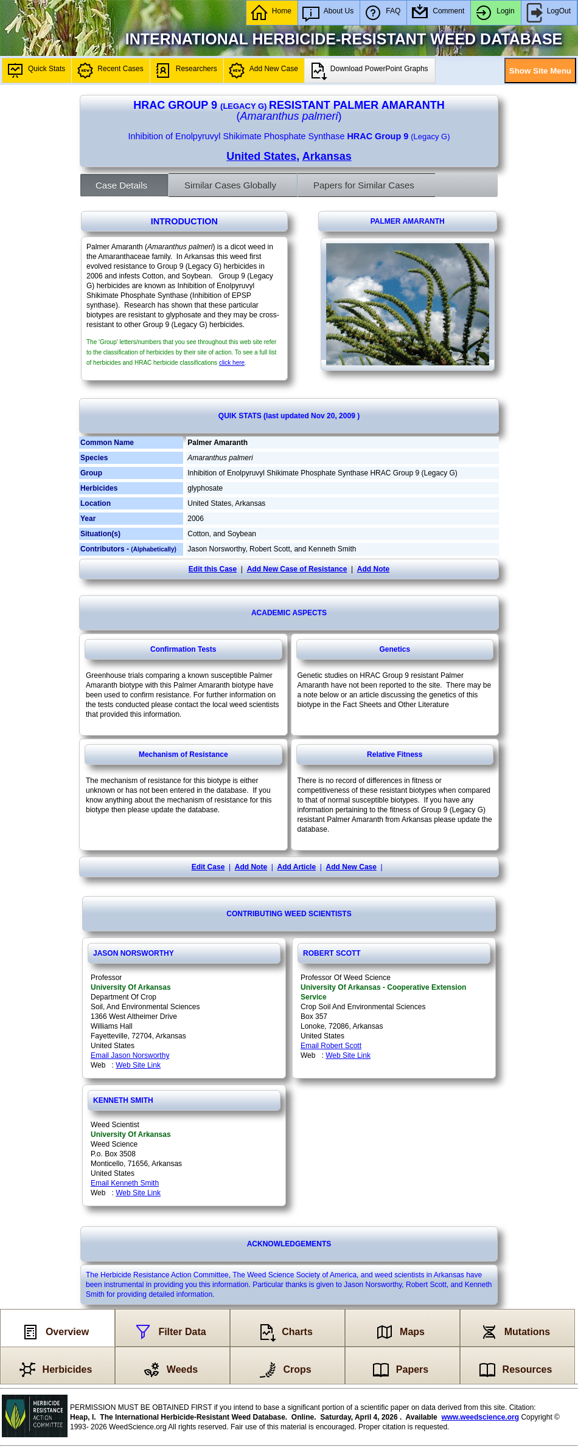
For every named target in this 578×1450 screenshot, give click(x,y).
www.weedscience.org (480, 1417)
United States (261, 156)
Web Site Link (138, 1065)
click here (232, 362)
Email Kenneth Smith (125, 1183)
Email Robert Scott (331, 1045)
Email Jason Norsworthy (130, 1055)
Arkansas (327, 156)
